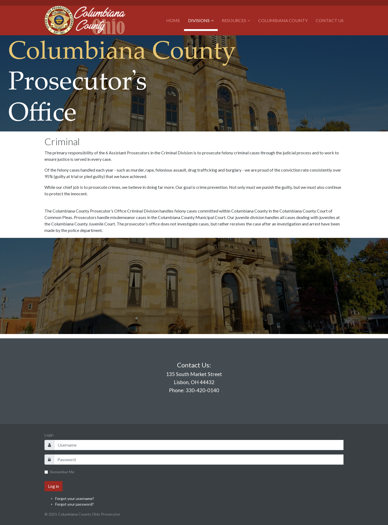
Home (173, 20)
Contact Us (330, 20)
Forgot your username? (74, 498)
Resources (234, 20)
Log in (53, 486)
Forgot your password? (74, 504)
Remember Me (62, 472)
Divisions (199, 20)
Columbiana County (283, 20)
